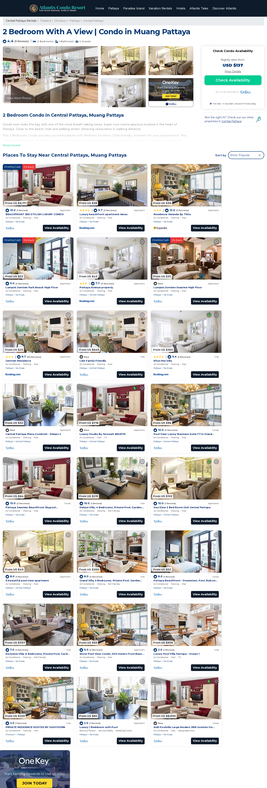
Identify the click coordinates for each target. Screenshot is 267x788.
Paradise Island (136, 8)
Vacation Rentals (162, 8)
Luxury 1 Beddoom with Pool (156, 552)
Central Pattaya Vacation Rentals (29, 682)
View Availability (49, 223)
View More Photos (19, 98)
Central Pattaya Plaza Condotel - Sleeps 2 (99, 346)
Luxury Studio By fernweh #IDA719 (160, 346)
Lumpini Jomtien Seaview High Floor (95, 278)
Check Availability (233, 80)
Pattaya (116, 8)
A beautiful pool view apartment (225, 415)
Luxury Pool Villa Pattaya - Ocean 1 (28, 552)
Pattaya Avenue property (22, 278)
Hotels (182, 8)
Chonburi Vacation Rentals (25, 688)
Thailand (45, 20)
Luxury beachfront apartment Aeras (95, 209)
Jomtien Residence (150, 278)
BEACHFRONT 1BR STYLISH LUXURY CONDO (33, 209)
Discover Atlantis (224, 8)
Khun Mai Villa (15, 346)
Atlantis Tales (199, 8)
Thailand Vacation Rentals (24, 694)
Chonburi (60, 20)
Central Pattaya (93, 20)
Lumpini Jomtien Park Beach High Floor (230, 209)
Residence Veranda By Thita (156, 209)
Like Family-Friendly (217, 278)
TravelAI (131, 774)
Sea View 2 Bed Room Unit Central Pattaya (166, 415)
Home (103, 8)
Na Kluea (20, 217)
